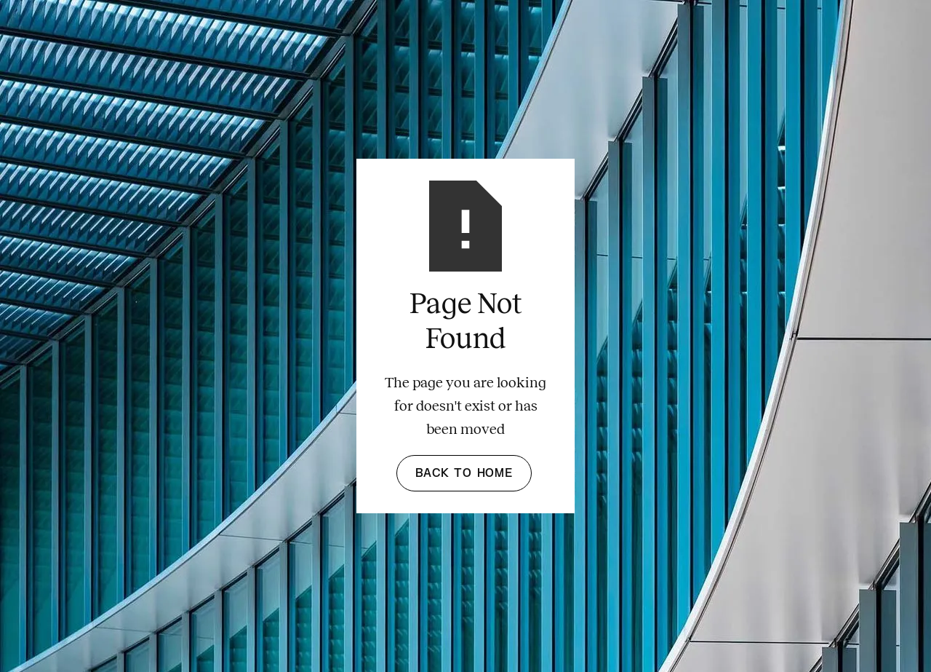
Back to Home (464, 473)
